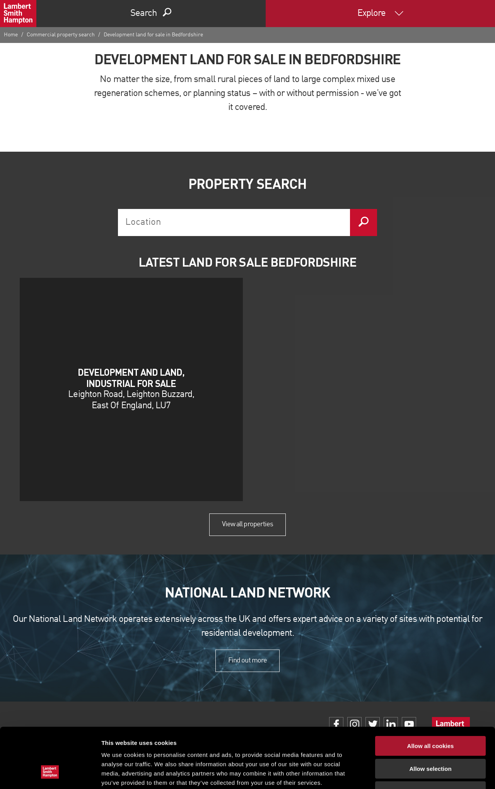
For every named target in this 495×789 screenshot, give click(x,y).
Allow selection (430, 717)
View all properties (247, 524)
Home (11, 35)
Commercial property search (61, 35)
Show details (406, 773)
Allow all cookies (430, 694)
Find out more (247, 660)
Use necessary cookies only (430, 739)
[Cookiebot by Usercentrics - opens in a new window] (50, 774)
